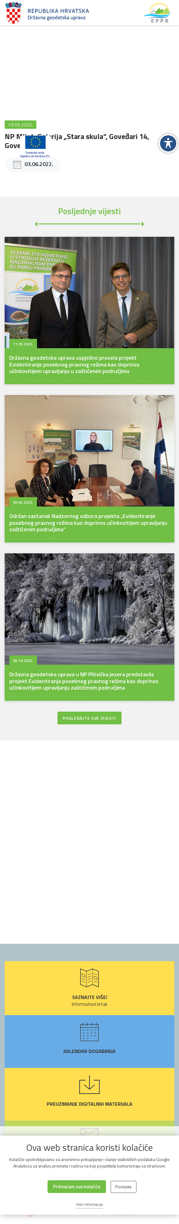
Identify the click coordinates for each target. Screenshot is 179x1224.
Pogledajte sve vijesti (89, 718)
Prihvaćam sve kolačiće (76, 1186)
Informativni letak (89, 988)
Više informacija (89, 1204)
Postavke (123, 1187)
